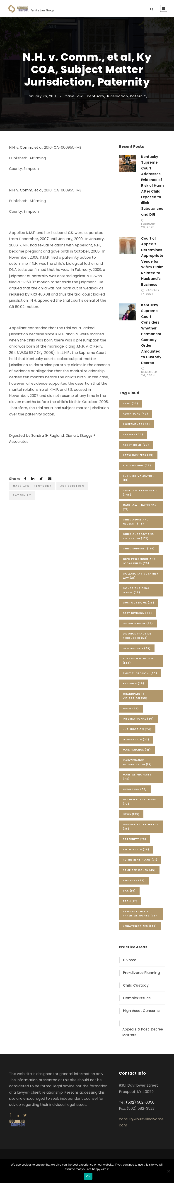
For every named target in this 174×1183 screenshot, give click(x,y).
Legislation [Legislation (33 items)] (136, 739)
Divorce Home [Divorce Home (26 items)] (138, 623)
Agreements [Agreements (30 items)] (136, 424)
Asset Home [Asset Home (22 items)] (136, 445)
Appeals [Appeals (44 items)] (133, 434)
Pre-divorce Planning (141, 972)
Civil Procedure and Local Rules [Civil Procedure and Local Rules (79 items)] (139, 561)
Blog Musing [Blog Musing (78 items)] (137, 465)
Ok (88, 1176)
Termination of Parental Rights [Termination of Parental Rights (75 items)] (140, 914)
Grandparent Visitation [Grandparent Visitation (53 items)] (135, 696)
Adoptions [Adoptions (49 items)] (135, 413)
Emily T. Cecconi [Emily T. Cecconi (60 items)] (140, 673)
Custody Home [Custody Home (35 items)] (138, 602)
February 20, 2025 (148, 225)
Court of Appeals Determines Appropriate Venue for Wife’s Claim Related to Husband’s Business (152, 261)
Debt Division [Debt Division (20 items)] (137, 613)
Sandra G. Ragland (47, 435)
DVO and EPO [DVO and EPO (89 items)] (137, 648)
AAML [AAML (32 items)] (130, 403)
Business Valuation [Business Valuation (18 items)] (139, 478)
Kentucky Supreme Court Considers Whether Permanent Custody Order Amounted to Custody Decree (151, 334)
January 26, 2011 (41, 96)
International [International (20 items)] (138, 718)
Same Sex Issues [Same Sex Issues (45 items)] (139, 870)
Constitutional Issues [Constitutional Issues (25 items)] (136, 590)
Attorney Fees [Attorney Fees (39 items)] (138, 455)
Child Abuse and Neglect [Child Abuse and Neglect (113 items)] (136, 522)
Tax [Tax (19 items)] (129, 890)
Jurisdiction (117, 96)
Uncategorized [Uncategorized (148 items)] (140, 926)
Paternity (138, 96)
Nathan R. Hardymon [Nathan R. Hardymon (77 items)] (139, 802)
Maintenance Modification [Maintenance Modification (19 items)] (137, 762)
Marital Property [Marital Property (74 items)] (137, 777)
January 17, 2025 (150, 292)
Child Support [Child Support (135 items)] (139, 548)
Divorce (129, 960)
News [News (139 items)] (131, 814)
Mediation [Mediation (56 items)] (135, 789)
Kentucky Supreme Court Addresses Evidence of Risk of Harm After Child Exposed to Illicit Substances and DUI (152, 185)
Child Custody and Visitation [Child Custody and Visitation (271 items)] (138, 536)
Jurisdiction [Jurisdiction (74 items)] (137, 729)
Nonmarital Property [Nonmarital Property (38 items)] (140, 826)
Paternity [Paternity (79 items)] (134, 839)
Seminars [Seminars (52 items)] (134, 880)
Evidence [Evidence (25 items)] (133, 683)
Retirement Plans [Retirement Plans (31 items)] (140, 859)
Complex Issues (137, 998)
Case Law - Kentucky (84, 96)
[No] (168, 1171)
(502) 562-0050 (140, 1102)
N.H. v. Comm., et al (25, 147)
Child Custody (136, 985)
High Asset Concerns (141, 1010)
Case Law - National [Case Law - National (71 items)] (139, 507)
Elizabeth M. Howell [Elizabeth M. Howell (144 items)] (139, 661)
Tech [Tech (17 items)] (130, 901)
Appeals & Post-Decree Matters (142, 1032)
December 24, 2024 (149, 373)
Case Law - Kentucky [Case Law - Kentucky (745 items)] (140, 492)
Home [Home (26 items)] (131, 708)
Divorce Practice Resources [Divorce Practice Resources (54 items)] (137, 636)
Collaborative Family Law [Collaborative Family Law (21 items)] (140, 576)
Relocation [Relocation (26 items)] (136, 849)
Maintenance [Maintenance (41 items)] (137, 749)
